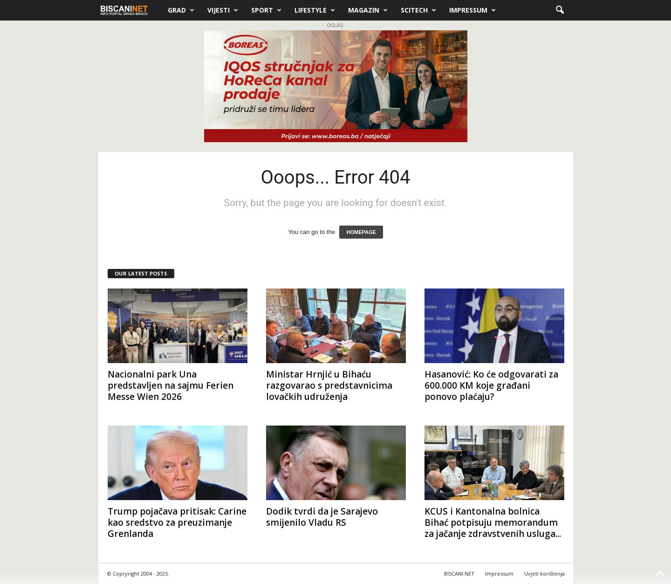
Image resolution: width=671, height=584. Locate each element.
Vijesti (222, 10)
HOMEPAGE (361, 232)
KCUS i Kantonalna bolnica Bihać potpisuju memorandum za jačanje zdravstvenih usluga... (493, 522)
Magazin (368, 10)
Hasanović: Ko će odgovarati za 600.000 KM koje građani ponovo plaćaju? (491, 385)
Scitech (418, 10)
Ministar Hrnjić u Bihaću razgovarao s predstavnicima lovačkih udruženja (329, 385)
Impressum (472, 10)
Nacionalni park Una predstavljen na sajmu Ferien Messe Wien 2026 (170, 385)
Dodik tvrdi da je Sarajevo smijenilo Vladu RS (322, 517)
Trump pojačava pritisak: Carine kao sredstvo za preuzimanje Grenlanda (177, 522)
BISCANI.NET (459, 573)
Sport (266, 10)
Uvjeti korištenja (544, 573)
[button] (559, 10)
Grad (181, 10)
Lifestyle (314, 10)
